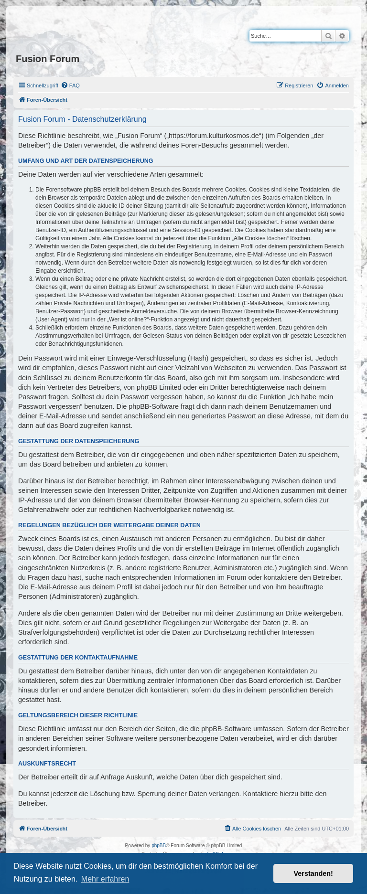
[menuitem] (70, 85)
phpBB (158, 845)
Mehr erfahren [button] (105, 879)
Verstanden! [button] (313, 873)
